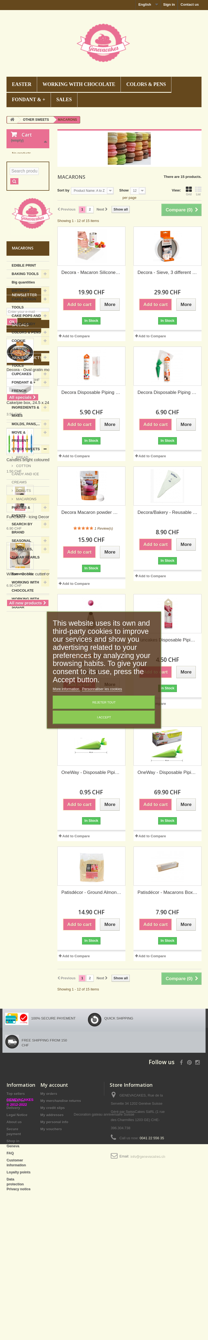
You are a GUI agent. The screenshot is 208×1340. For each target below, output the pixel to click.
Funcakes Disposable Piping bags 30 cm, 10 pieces (167, 640)
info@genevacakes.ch (147, 1253)
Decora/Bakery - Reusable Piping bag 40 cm (167, 512)
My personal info (54, 1219)
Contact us (190, 4)
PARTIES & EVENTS (21, 579)
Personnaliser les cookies (102, 689)
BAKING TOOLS (25, 342)
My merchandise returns (60, 1198)
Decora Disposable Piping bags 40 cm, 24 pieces (91, 392)
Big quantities (23, 350)
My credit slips (52, 1205)
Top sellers (15, 1191)
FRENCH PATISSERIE (22, 463)
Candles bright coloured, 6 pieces (36, 937)
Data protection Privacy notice (18, 1281)
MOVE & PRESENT (20, 504)
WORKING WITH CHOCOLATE (79, 84)
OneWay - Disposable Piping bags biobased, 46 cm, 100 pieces (167, 772)
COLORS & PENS (146, 84)
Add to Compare (76, 336)
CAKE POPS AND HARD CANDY (26, 388)
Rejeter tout (104, 702)
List (198, 191)
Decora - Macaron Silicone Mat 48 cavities (91, 272)
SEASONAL (21, 609)
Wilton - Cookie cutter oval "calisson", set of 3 (47, 1051)
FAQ (10, 1250)
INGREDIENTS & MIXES (25, 479)
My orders (48, 1191)
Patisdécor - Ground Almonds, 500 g (91, 892)
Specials (20, 742)
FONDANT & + (28, 99)
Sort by (63, 190)
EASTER (21, 84)
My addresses (52, 1212)
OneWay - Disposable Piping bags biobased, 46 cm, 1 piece (91, 772)
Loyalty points (18, 1269)
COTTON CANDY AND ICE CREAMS (25, 542)
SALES (64, 99)
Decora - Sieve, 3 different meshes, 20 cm (167, 272)
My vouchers (51, 1226)
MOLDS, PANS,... (26, 492)
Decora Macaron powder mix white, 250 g (91, 512)
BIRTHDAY (21, 359)
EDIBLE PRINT (24, 333)
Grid (189, 191)
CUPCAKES (21, 442)
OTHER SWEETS (26, 517)
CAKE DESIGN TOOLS (24, 371)
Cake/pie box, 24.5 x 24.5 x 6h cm (37, 880)
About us (14, 1219)
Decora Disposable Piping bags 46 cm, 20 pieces (167, 392)
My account (54, 1182)
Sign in (169, 4)
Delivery (13, 1205)
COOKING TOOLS (20, 429)
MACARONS (26, 567)
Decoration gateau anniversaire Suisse (104, 1310)
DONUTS (23, 559)
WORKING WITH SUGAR (25, 671)
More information (66, 689)
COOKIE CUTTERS (20, 413)
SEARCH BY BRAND (22, 596)
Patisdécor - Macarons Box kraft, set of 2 (167, 892)
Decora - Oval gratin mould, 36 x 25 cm (41, 787)
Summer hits (22, 642)
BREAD (21, 525)
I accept (104, 717)
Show (124, 190)
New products (27, 835)
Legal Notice (16, 1212)
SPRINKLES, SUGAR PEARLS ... (26, 625)
